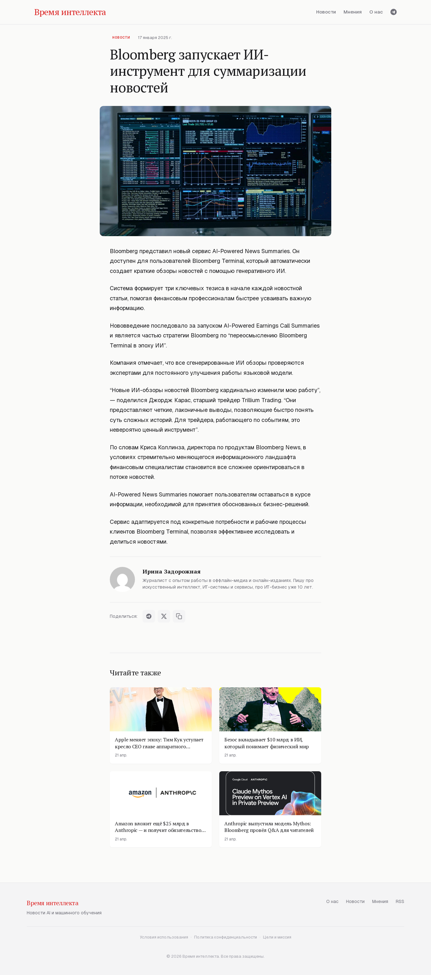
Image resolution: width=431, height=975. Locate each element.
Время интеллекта (53, 903)
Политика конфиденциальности (225, 937)
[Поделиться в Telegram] (149, 616)
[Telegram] (393, 12)
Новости (326, 12)
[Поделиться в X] (164, 616)
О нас (376, 12)
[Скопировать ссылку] (179, 616)
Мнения (353, 12)
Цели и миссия (277, 937)
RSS (400, 901)
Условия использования (164, 937)
